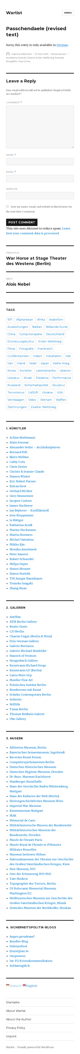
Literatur (13, 378)
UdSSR (33, 392)
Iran (10, 363)
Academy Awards (16, 57)
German (62, 45)
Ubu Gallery (18, 719)
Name (11, 154)
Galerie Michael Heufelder (28, 651)
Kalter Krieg (61, 363)
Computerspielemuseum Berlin (32, 762)
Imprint (11, 1036)
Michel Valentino (22, 539)
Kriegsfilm (11, 61)
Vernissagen (15, 399)
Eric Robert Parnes (23, 481)
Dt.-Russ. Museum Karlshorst (30, 776)
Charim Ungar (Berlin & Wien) (31, 636)
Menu (68, 12)
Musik (28, 378)
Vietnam (46, 399)
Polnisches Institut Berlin (28, 685)
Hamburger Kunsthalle (26, 781)
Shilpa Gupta (19, 564)
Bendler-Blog (19, 941)
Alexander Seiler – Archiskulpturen (35, 447)
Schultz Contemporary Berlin (30, 694)
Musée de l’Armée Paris (26, 840)
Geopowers (18, 956)
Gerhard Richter (21, 491)
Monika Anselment (23, 549)
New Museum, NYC (23, 869)
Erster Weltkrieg (45, 57)
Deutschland (55, 334)
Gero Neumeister (21, 496)
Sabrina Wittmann (22, 54)
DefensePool (18, 946)
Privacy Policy (15, 1028)
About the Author (18, 1019)
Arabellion (56, 319)
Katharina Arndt (21, 525)
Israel (33, 363)
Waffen (61, 399)
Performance (61, 378)
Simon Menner (20, 568)
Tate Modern (19, 878)
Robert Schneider (22, 559)
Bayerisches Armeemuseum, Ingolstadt (37, 752)
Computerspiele (30, 334)
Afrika (41, 319)
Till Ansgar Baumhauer (26, 578)
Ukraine (47, 392)
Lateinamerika (46, 370)
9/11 (9, 319)
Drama (31, 57)
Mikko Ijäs (17, 544)
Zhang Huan (18, 588)
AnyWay (15, 617)
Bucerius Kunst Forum (25, 757)
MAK (13, 815)
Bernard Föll (18, 452)
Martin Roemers (21, 534)
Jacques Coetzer (21, 500)
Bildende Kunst (57, 327)
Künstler (26, 370)
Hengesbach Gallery (24, 660)
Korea (11, 370)
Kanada (59, 57)
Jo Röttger (17, 520)
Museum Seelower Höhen (27, 854)
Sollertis (16, 699)
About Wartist (16, 1011)
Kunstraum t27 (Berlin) (26, 670)
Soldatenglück (20, 965)
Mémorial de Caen (22, 820)
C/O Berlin (17, 631)
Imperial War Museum (25, 806)
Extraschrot (18, 486)
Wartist (14, 12)
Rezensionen (58, 54)
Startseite (13, 1002)
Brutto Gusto (18, 626)
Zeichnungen (17, 407)
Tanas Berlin (19, 709)
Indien (37, 356)
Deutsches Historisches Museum (33, 767)
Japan (45, 363)
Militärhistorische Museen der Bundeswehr (41, 825)
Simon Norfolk (20, 573)
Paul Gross (24, 61)
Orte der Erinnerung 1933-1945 (30, 874)
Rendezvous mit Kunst (25, 689)
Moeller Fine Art (21, 680)
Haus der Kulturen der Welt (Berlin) (34, 796)
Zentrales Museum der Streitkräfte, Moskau (40, 908)
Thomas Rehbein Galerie (27, 714)
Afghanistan (24, 319)
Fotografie (26, 348)
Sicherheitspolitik (36, 385)
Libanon (65, 370)
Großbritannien (18, 356)
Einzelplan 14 (19, 951)
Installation (54, 356)
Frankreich (45, 348)
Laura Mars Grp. (21, 675)
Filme (11, 348)
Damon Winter (20, 476)
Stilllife (15, 704)
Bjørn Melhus (19, 457)
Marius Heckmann (23, 530)
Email (11, 171)
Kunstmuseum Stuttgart (26, 810)
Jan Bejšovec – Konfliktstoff (29, 510)
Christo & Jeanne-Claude (27, 471)
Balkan (37, 327)
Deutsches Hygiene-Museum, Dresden (36, 772)
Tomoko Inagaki (21, 583)
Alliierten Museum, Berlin (28, 747)
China (11, 334)
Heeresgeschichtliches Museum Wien (36, 801)
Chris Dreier (18, 466)
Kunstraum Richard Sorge (28, 665)
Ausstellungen (17, 327)
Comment (14, 102)
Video (32, 399)
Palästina (42, 378)
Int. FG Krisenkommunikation (31, 961)
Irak (68, 356)
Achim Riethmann (22, 437)
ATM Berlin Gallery (23, 621)
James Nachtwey (21, 505)
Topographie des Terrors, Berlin (33, 883)
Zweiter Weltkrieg (43, 407)
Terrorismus (15, 392)
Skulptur (58, 385)
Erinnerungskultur (20, 341)
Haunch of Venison (23, 655)
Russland (13, 385)
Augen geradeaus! (22, 936)
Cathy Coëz (17, 462)
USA (60, 392)
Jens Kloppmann (21, 515)
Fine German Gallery (24, 641)
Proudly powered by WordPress (35, 1047)
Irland (21, 363)
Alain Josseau (19, 442)
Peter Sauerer (19, 554)
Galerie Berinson (22, 646)
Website (12, 188)
